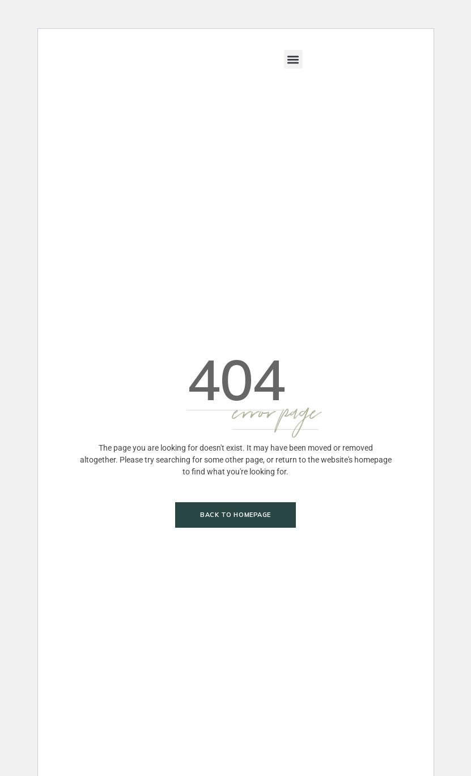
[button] (293, 59)
